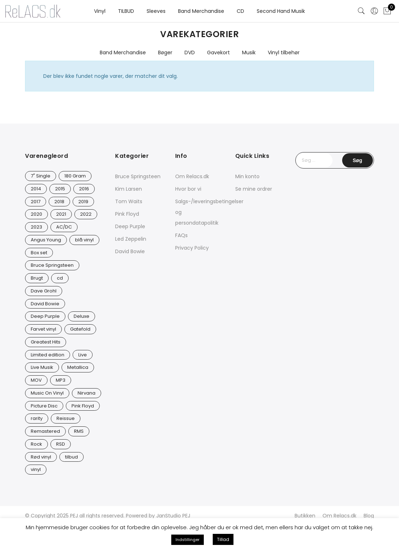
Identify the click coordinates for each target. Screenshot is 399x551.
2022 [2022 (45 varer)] (86, 214)
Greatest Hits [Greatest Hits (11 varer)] (45, 342)
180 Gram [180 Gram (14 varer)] (75, 175)
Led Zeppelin (130, 238)
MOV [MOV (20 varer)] (36, 380)
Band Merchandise (201, 11)
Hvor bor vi (188, 188)
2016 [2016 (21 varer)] (84, 188)
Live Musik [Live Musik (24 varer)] (42, 367)
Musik (249, 52)
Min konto (247, 176)
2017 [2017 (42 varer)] (35, 201)
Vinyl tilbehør (284, 52)
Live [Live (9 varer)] (82, 354)
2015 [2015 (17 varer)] (60, 188)
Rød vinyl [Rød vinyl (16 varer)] (41, 457)
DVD (189, 52)
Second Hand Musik (281, 11)
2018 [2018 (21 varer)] (59, 201)
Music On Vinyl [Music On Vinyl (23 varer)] (47, 393)
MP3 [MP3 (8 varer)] (60, 380)
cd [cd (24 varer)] (60, 278)
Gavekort (218, 52)
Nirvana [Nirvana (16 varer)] (86, 393)
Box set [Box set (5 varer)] (39, 252)
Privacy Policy (192, 247)
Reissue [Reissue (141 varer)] (65, 418)
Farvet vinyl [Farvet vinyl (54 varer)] (43, 329)
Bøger (165, 52)
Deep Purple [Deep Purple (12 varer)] (45, 316)
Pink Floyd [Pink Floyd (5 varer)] (83, 405)
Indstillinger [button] (188, 539)
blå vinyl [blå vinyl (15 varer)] (84, 239)
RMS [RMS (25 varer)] (79, 431)
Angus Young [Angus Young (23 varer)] (46, 239)
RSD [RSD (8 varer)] (60, 444)
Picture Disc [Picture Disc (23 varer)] (44, 405)
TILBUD (126, 11)
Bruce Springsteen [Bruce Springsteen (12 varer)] (52, 265)
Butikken (305, 515)
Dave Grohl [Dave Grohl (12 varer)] (43, 290)
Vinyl (99, 11)
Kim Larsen (128, 188)
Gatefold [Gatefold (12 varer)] (80, 329)
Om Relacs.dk (192, 176)
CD (240, 11)
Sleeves (156, 11)
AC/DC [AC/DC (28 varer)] (64, 227)
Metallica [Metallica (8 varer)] (77, 367)
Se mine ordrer (253, 188)
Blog (369, 515)
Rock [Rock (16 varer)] (36, 444)
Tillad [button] (223, 539)
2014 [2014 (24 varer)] (36, 188)
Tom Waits (128, 201)
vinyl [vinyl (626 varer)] (36, 469)
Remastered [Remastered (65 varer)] (45, 431)
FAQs (181, 235)
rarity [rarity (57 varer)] (37, 418)
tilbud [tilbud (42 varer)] (71, 457)
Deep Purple (130, 226)
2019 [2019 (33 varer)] (83, 201)
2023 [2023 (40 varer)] (36, 227)
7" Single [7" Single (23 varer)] (40, 175)
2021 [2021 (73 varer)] (61, 214)
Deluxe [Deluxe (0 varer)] (81, 316)
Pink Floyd (127, 213)
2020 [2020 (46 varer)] (36, 214)
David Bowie (130, 251)
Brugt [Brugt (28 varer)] (37, 278)
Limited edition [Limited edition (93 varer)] (47, 354)
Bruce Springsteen (138, 176)
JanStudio (168, 515)
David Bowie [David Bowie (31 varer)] (45, 303)
